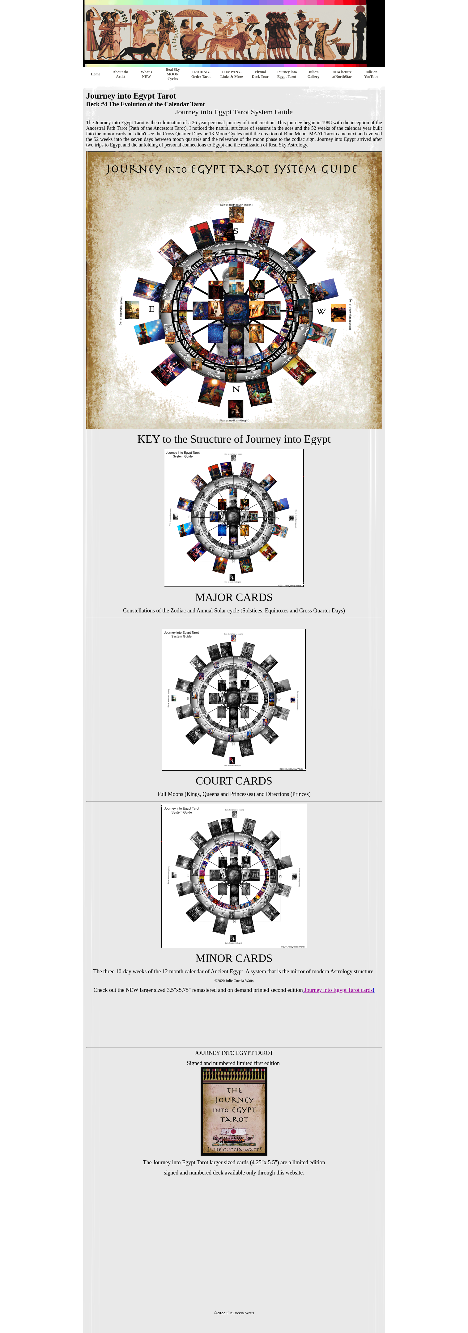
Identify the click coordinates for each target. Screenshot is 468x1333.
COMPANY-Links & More (231, 74)
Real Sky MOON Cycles (173, 74)
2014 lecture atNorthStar (342, 74)
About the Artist (121, 74)
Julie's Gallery (314, 74)
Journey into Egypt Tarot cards (338, 990)
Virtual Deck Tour (260, 74)
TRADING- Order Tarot (201, 74)
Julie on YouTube (371, 74)
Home (95, 74)
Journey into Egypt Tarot (287, 74)
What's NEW (146, 74)
